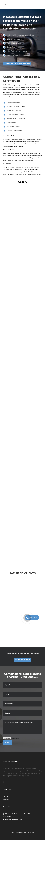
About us (5, 835)
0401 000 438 (29, 716)
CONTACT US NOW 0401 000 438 (17, 63)
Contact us (6, 839)
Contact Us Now (22, 699)
